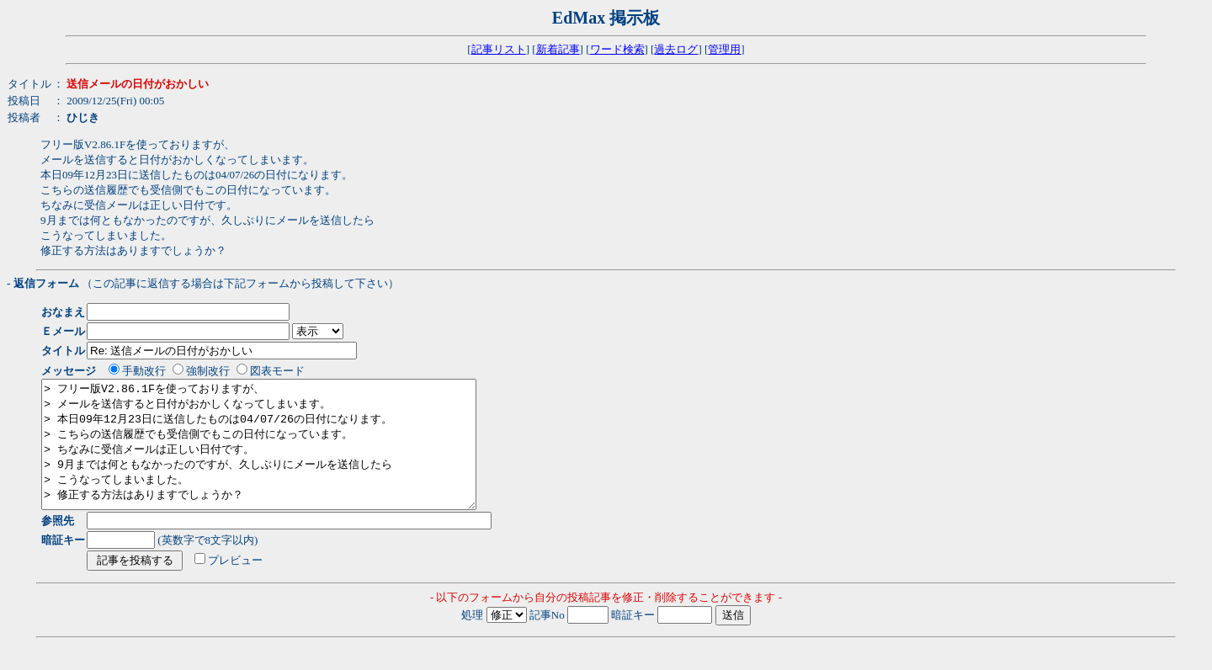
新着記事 (558, 49)
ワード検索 (617, 49)
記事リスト (498, 49)
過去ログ (676, 49)
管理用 (724, 49)
